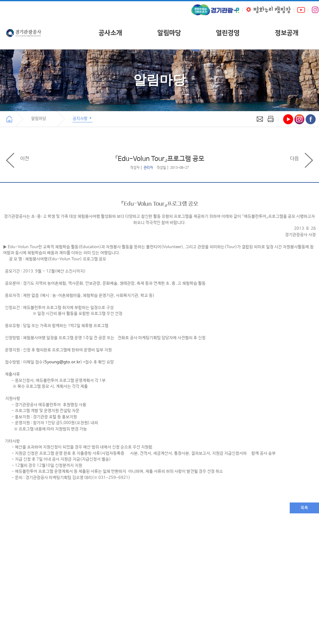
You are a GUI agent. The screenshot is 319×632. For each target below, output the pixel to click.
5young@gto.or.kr (62, 362)
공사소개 (110, 32)
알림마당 (169, 32)
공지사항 (83, 118)
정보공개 (286, 32)
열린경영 (228, 32)
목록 (304, 508)
